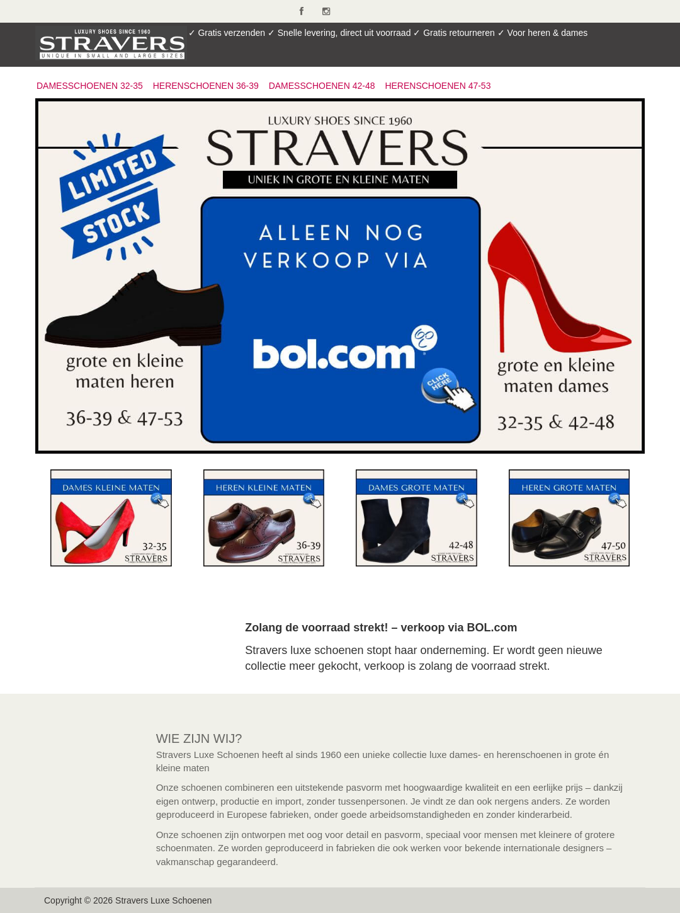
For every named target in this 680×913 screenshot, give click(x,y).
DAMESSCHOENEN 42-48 (322, 86)
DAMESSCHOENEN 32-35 (90, 86)
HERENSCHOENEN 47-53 (437, 86)
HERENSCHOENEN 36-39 (206, 86)
